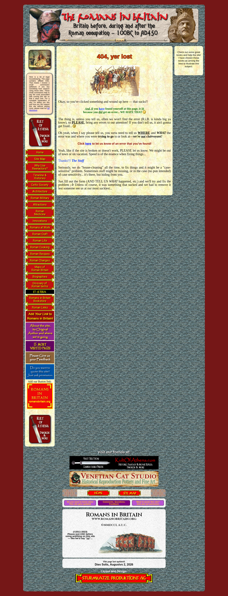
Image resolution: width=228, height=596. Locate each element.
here (88, 143)
